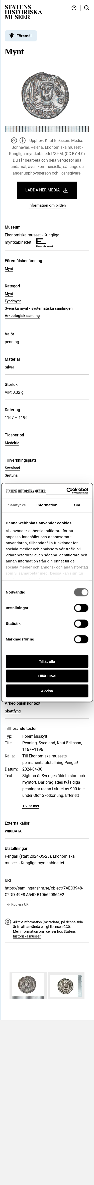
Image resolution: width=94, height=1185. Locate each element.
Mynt (9, 268)
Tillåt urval (47, 676)
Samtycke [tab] (17, 505)
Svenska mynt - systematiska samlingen (38, 308)
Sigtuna (11, 475)
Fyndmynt (13, 301)
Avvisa (47, 691)
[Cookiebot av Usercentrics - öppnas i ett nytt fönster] (67, 490)
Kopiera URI (18, 904)
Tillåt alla (47, 661)
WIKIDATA (13, 831)
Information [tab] (47, 505)
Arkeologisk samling (22, 315)
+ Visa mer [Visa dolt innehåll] (31, 806)
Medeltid (12, 443)
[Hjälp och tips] (73, 8)
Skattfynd (13, 711)
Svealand (12, 468)
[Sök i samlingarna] (86, 8)
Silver (9, 367)
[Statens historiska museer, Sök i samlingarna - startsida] (23, 12)
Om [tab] (77, 505)
